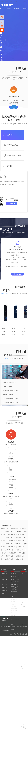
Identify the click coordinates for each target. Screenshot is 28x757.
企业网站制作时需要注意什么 (10, 390)
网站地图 (25, 1)
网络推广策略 (14, 610)
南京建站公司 (15, 528)
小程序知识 (13, 606)
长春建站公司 (20, 550)
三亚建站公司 (19, 559)
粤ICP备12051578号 (5, 630)
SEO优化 (13, 612)
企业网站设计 (18, 619)
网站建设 (2, 1)
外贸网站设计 (18, 622)
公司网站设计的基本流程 (9, 382)
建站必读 (13, 615)
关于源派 (25, 8)
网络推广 (16, 1)
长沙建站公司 (8, 537)
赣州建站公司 (12, 534)
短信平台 (13, 629)
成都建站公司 (18, 543)
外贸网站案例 (23, 293)
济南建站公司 (9, 531)
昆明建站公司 (12, 547)
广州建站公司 (18, 531)
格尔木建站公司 (9, 559)
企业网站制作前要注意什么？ (10, 402)
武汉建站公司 (18, 537)
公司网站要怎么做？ (7, 386)
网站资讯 (16, 8)
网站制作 (7, 1)
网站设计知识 (14, 599)
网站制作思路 (14, 608)
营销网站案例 (14, 293)
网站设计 (11, 1)
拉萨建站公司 (10, 556)
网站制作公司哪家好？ (8, 394)
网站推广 (13, 601)
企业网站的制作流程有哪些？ (10, 398)
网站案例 (8, 8)
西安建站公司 (9, 543)
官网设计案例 (5, 293)
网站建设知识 (14, 604)
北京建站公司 (12, 540)
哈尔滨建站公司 (9, 550)
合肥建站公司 (5, 528)
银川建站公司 (13, 553)
